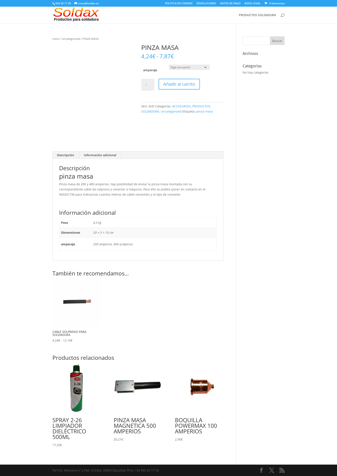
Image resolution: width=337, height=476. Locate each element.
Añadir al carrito (179, 84)
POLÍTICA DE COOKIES (179, 3)
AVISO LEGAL (252, 3)
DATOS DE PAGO (230, 3)
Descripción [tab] (65, 155)
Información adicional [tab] (100, 155)
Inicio (55, 39)
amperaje (150, 70)
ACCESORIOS (181, 106)
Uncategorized (71, 39)
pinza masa (204, 111)
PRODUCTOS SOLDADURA (257, 15)
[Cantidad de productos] (147, 85)
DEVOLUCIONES (206, 3)
